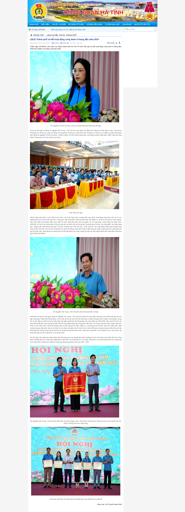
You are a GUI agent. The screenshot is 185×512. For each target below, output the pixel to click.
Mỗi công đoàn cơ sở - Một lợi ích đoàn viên (68, 30)
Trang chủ (38, 35)
